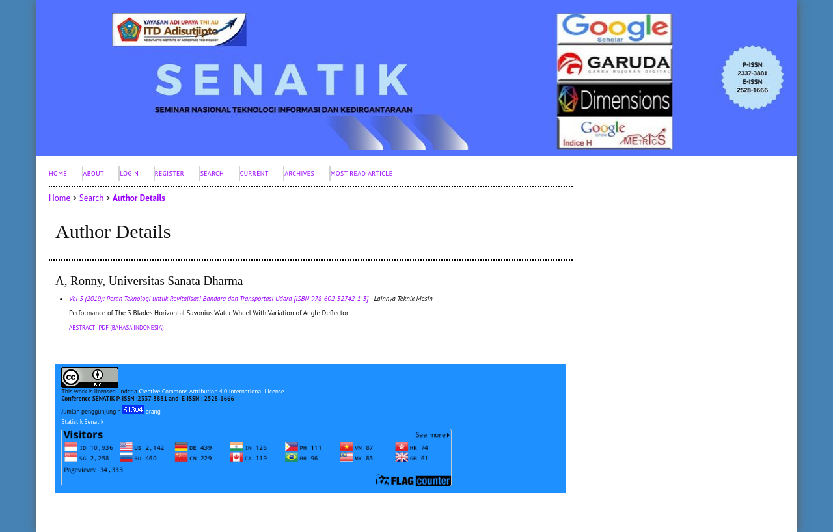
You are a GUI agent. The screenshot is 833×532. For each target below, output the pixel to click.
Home (58, 173)
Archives (299, 173)
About (93, 173)
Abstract (82, 327)
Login (129, 173)
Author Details (139, 198)
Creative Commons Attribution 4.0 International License (211, 391)
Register (169, 173)
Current (254, 173)
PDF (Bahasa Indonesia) (131, 327)
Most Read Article (362, 173)
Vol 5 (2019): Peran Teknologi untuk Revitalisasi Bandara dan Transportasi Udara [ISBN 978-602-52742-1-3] (218, 298)
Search (212, 173)
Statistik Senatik (82, 422)
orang (141, 411)
